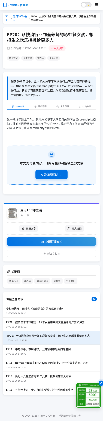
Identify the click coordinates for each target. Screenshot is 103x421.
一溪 (26, 215)
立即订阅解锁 (51, 174)
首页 (6, 18)
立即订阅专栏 (51, 241)
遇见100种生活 (20, 18)
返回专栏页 (51, 253)
